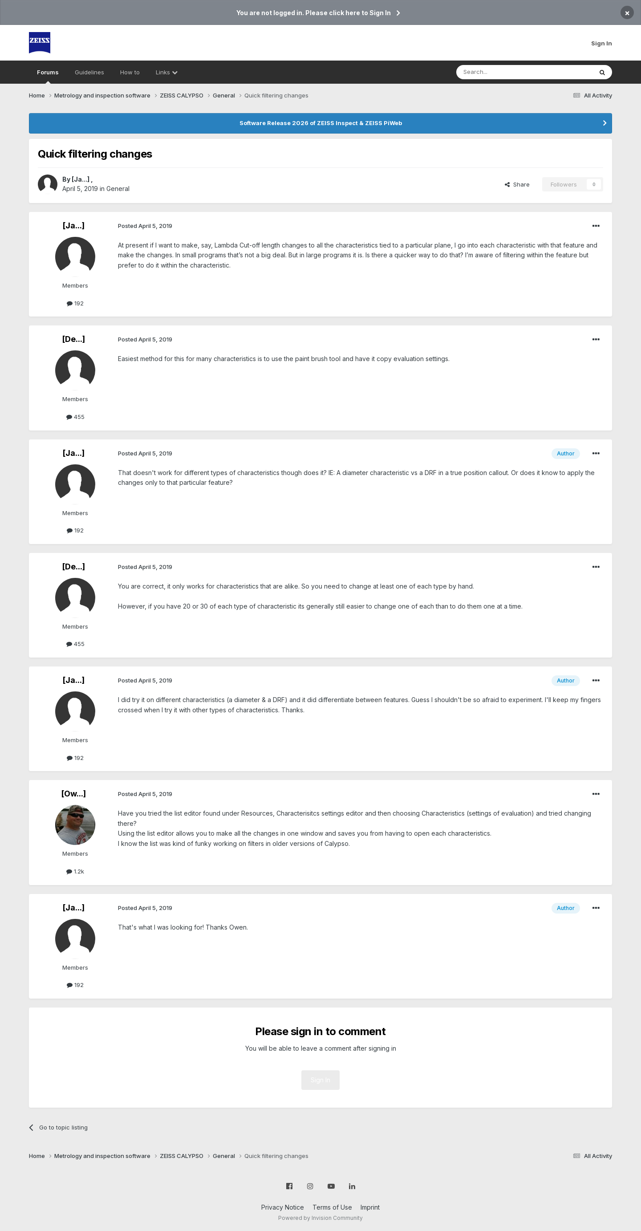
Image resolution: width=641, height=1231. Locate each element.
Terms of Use (332, 1207)
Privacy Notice (282, 1207)
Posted (145, 225)
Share (517, 184)
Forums (48, 76)
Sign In (601, 43)
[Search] (501, 72)
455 (75, 416)
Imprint (370, 1207)
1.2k (75, 871)
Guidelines (89, 72)
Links (167, 72)
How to (130, 72)
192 (75, 303)
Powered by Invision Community (320, 1218)
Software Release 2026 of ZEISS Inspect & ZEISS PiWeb (320, 122)
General (118, 188)
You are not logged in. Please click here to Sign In (313, 12)
